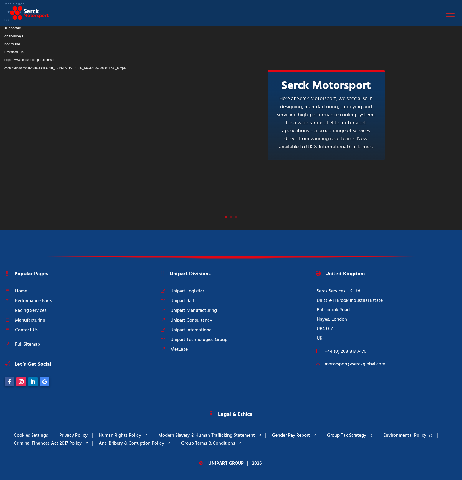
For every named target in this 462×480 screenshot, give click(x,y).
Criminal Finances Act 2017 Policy (51, 443)
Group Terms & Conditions (211, 443)
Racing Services (31, 311)
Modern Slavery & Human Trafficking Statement (209, 435)
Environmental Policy (407, 435)
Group (226, 463)
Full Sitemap (27, 344)
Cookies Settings (31, 435)
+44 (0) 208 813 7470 (346, 351)
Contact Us (26, 330)
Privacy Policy (73, 435)
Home (21, 291)
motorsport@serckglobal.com (355, 364)
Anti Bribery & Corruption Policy (134, 443)
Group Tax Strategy (349, 435)
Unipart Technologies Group (198, 340)
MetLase (179, 349)
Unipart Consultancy (191, 320)
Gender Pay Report (294, 435)
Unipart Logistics (187, 291)
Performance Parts (33, 301)
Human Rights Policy (123, 435)
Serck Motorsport (326, 86)
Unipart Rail (182, 301)
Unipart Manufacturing (193, 311)
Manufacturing (30, 320)
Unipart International (191, 330)
